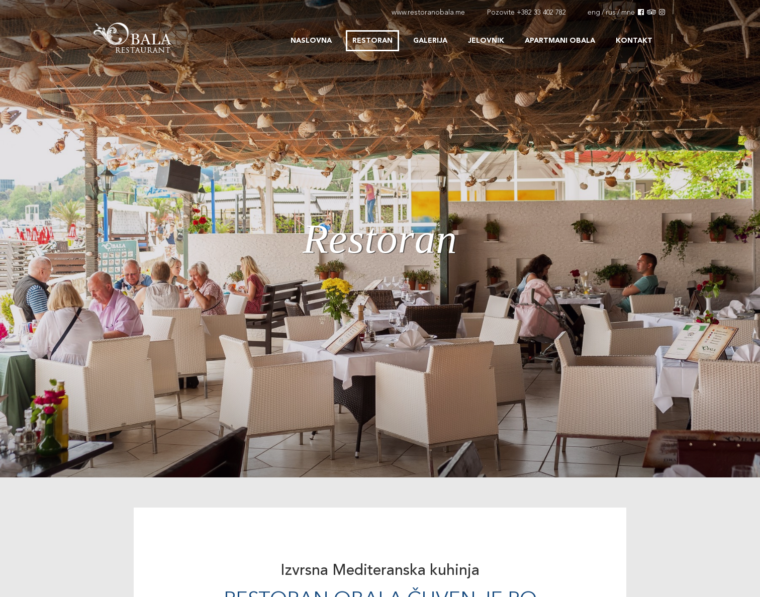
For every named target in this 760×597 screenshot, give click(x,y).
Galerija (430, 40)
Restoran (372, 40)
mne (628, 12)
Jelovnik (486, 40)
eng (594, 12)
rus (611, 12)
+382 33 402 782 (541, 12)
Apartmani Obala (560, 40)
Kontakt (634, 40)
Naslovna (311, 40)
